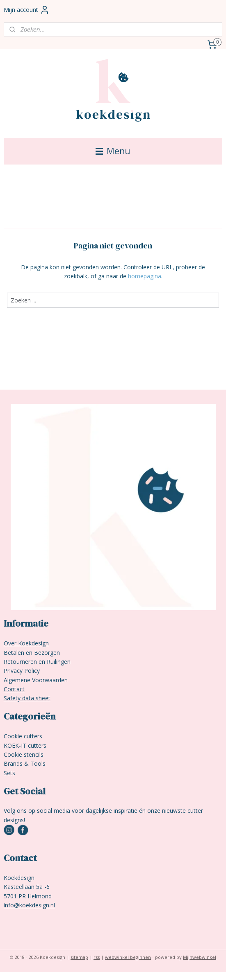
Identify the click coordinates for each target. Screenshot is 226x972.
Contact (14, 689)
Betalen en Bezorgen (32, 652)
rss (97, 957)
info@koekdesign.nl (29, 905)
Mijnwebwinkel (199, 957)
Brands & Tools (25, 763)
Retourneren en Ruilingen (37, 661)
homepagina (144, 276)
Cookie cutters (23, 736)
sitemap (79, 957)
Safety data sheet (27, 698)
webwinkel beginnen (128, 957)
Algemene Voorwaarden (36, 680)
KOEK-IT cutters (25, 745)
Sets (9, 773)
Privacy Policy (22, 670)
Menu (113, 151)
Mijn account (27, 10)
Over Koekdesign (26, 643)
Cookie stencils (23, 754)
